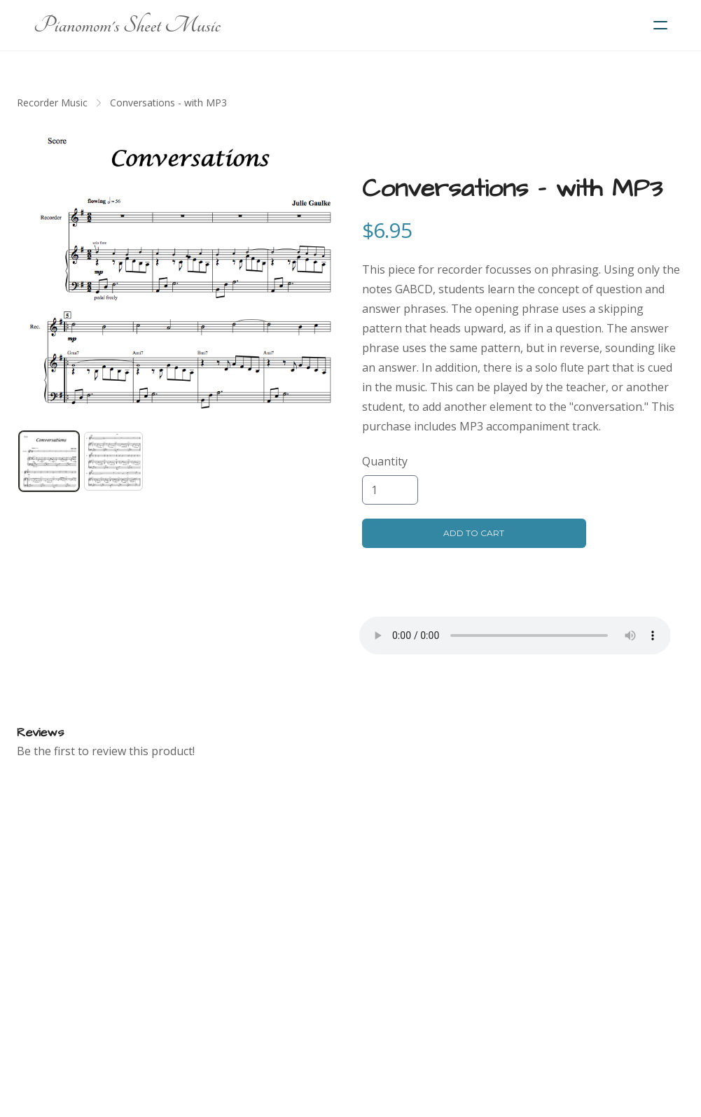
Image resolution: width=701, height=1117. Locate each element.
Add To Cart (473, 533)
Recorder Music (52, 102)
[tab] (49, 461)
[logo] (127, 25)
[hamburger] (660, 25)
